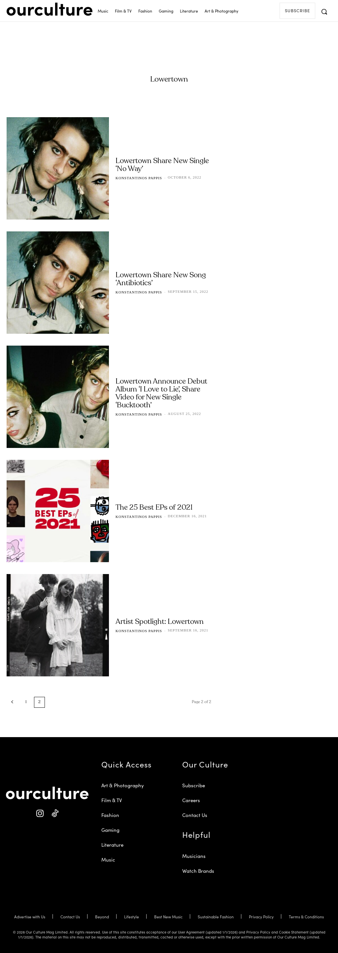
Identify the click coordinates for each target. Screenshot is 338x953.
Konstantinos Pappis (139, 178)
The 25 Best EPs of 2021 (154, 507)
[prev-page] (12, 702)
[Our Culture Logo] (49, 9)
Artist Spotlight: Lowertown (160, 622)
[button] (324, 11)
